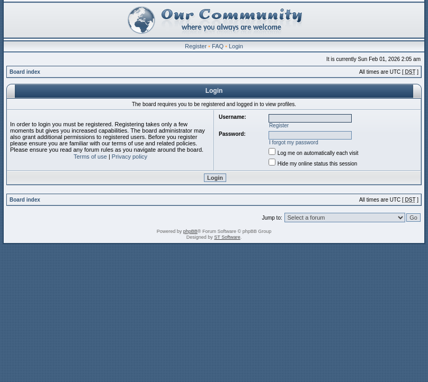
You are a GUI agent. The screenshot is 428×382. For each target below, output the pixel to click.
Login (236, 46)
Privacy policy (129, 156)
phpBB (190, 231)
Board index (25, 72)
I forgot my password (293, 142)
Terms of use (90, 156)
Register (196, 46)
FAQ (218, 46)
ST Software (227, 237)
